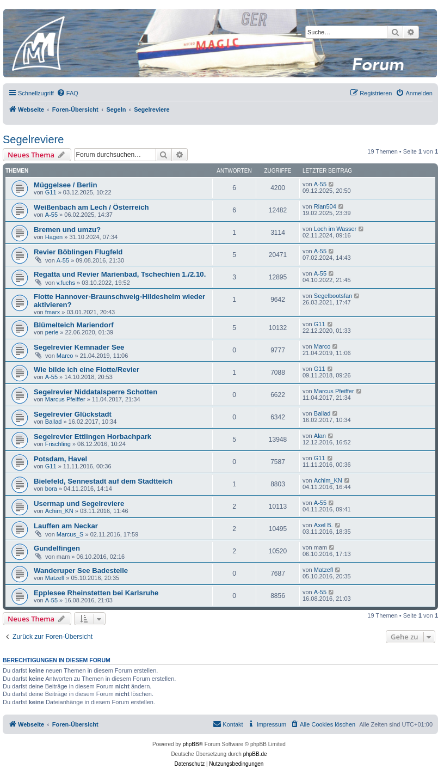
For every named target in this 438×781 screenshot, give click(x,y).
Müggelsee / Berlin (65, 185)
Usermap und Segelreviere (79, 503)
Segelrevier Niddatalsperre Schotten (95, 392)
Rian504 (325, 206)
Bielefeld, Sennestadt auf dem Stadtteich (103, 481)
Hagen (54, 237)
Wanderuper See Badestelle (81, 570)
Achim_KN (328, 480)
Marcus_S (70, 534)
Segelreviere (33, 139)
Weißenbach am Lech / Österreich (91, 207)
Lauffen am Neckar (66, 526)
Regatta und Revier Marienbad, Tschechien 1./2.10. (120, 274)
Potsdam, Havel (60, 459)
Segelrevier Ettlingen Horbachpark (92, 436)
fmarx (52, 312)
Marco (65, 355)
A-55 (320, 184)
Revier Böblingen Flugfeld (78, 252)
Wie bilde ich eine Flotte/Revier (86, 369)
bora (51, 488)
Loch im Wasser (335, 228)
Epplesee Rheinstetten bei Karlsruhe (96, 593)
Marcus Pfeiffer (65, 399)
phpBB (191, 744)
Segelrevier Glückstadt (73, 414)
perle (51, 332)
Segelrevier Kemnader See (79, 347)
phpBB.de (255, 754)
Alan (320, 435)
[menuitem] (67, 93)
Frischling (58, 444)
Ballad (53, 421)
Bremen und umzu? (67, 229)
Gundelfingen (57, 548)
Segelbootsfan (333, 295)
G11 (51, 192)
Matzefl (54, 578)
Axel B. (323, 525)
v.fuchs (66, 282)
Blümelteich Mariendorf (74, 325)
